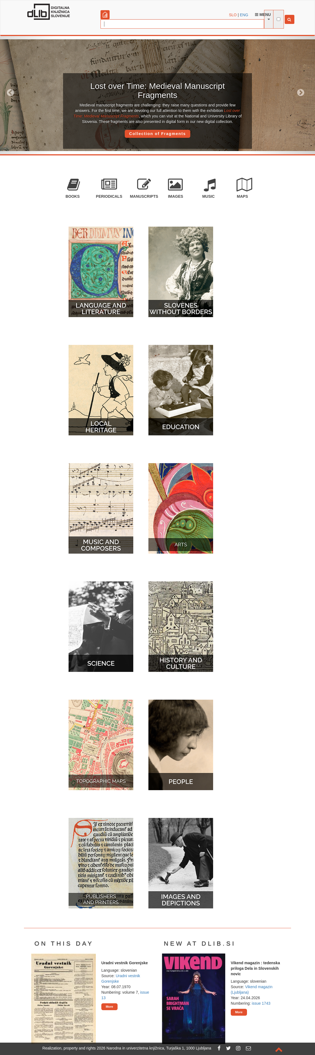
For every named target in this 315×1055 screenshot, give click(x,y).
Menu (263, 14)
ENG (244, 15)
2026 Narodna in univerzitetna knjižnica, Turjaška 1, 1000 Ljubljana (154, 1048)
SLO (233, 15)
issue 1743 (261, 1003)
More (109, 1006)
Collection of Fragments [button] (157, 133)
